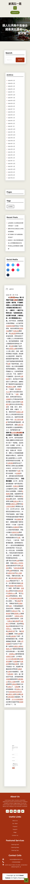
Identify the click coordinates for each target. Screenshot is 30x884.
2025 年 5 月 (12, 118)
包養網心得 (17, 613)
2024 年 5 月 (12, 142)
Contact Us (15, 12)
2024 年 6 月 (12, 140)
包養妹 (9, 687)
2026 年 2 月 (12, 99)
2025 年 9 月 (12, 110)
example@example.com (16, 859)
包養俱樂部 (13, 578)
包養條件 (12, 586)
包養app (8, 629)
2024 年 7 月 (12, 138)
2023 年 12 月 (12, 152)
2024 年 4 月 (12, 144)
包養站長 (16, 486)
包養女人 (16, 563)
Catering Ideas (15, 847)
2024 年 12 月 (12, 128)
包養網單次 (11, 33)
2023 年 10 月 (12, 156)
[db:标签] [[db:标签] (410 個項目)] (11, 205)
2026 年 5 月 (12, 93)
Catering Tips (15, 850)
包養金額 (16, 331)
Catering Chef (15, 844)
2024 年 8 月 (12, 136)
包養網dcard (11, 593)
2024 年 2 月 (12, 148)
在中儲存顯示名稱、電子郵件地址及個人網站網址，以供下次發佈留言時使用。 (15, 759)
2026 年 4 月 (12, 95)
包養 (11, 346)
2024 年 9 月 (12, 134)
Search (20, 59)
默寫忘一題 (15, 3)
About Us (15, 820)
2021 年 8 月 (12, 163)
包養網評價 (11, 631)
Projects (15, 826)
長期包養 (20, 591)
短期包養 (19, 692)
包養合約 (16, 501)
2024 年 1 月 (12, 150)
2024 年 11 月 (12, 130)
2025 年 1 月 (12, 126)
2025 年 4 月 (12, 120)
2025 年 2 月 (12, 124)
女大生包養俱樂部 (17, 432)
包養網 (15, 300)
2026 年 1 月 (12, 101)
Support (15, 829)
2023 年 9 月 (12, 158)
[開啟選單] (15, 8)
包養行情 (20, 425)
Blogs (15, 832)
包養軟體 (16, 527)
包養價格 (10, 463)
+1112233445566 (16, 862)
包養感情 (12, 297)
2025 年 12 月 (12, 103)
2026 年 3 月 (12, 97)
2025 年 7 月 (12, 114)
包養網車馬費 (10, 326)
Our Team (15, 823)
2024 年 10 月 (12, 132)
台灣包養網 (12, 598)
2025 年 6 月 (12, 116)
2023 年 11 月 (12, 154)
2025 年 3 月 (12, 122)
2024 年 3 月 (12, 146)
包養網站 (19, 519)
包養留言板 (15, 532)
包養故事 (14, 684)
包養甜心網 (12, 348)
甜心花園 (19, 573)
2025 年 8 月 (12, 112)
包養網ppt (12, 654)
